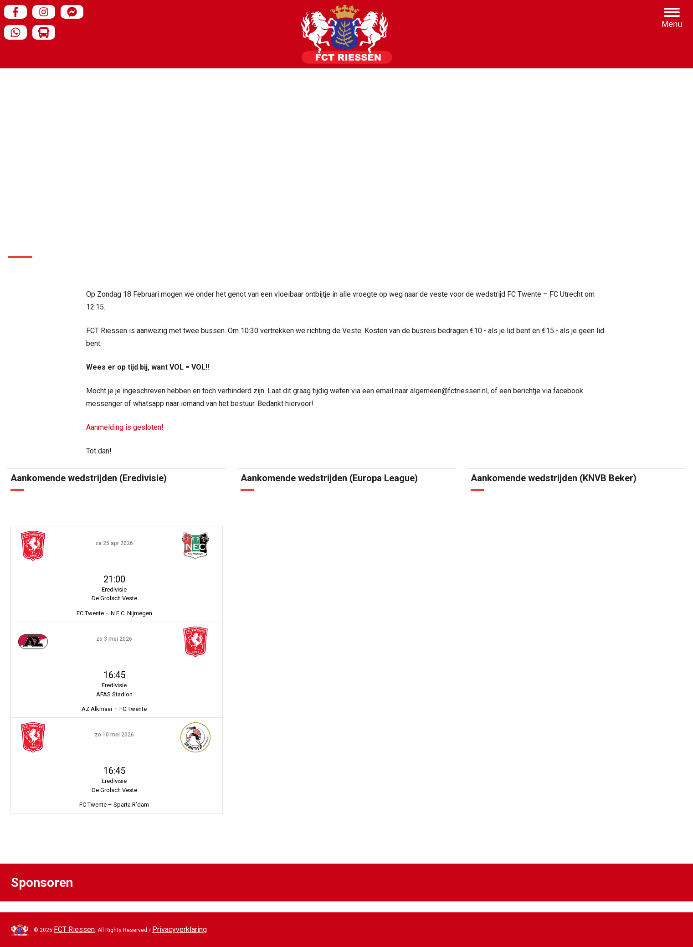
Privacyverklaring (179, 929)
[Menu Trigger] (672, 18)
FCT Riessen (74, 929)
